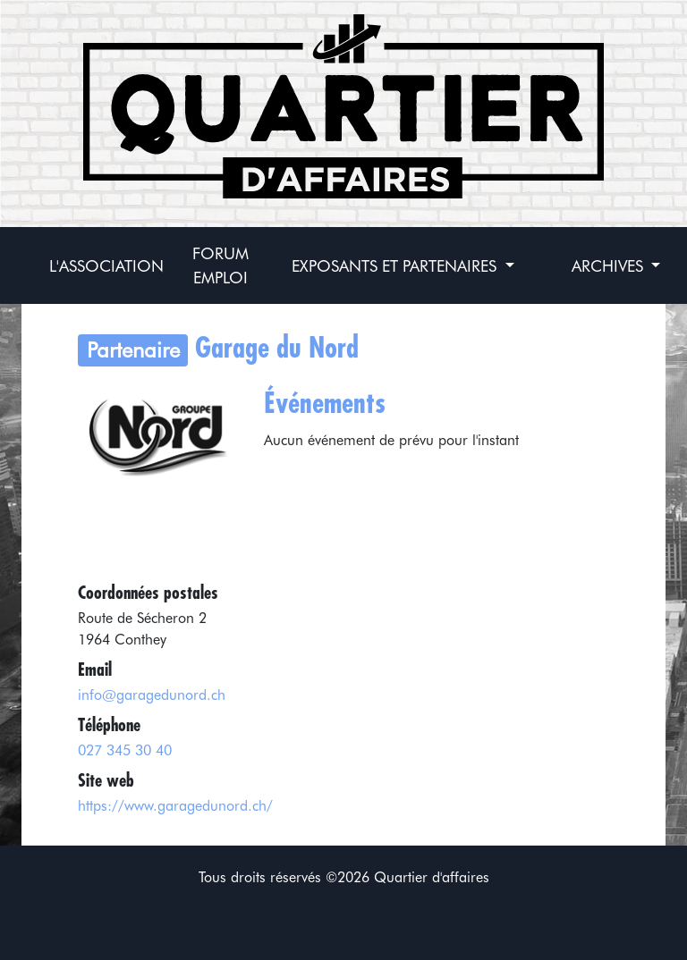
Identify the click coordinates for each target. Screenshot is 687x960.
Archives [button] (610, 266)
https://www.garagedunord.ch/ (175, 805)
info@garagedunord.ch (151, 694)
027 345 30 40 (125, 750)
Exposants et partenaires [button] (396, 266)
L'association (106, 266)
